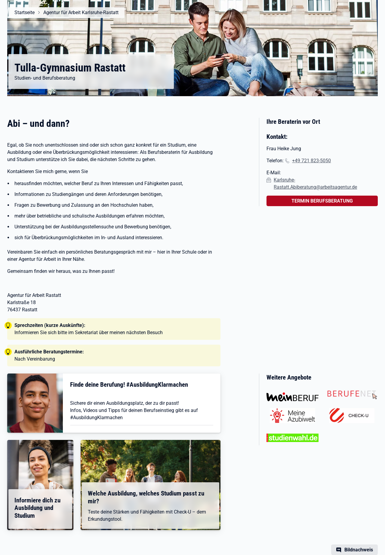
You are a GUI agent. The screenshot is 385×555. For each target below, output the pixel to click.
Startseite (24, 12)
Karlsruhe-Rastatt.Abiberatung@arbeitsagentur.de (315, 183)
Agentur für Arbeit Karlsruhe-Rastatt (81, 12)
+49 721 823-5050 (311, 160)
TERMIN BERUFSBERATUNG (322, 201)
